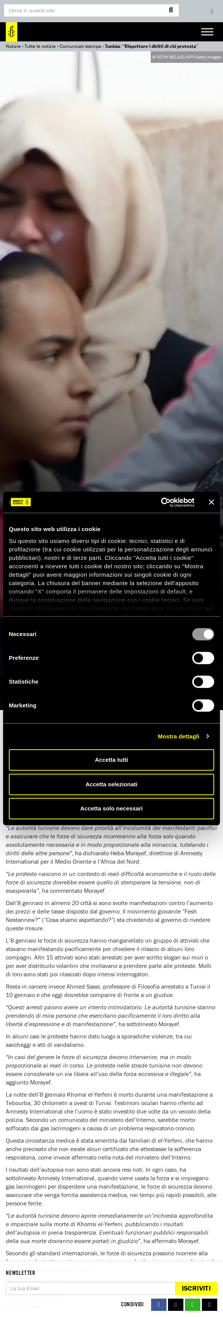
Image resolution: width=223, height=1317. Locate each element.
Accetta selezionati (111, 784)
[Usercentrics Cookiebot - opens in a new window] (161, 502)
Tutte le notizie (40, 46)
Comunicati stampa (80, 46)
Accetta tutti (111, 759)
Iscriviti (196, 1288)
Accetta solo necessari (111, 808)
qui (209, 608)
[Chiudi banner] (211, 502)
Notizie (13, 46)
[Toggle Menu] (207, 31)
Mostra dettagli (178, 736)
